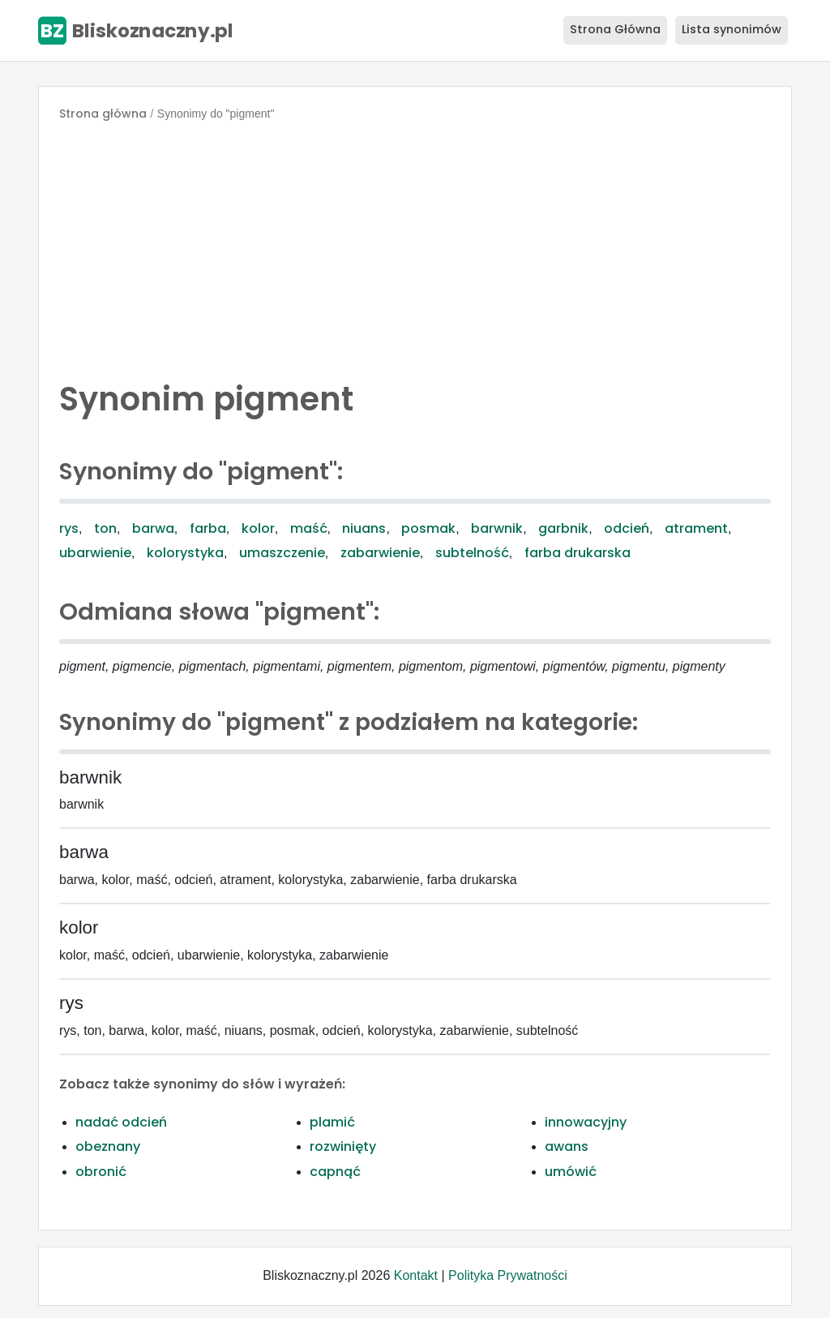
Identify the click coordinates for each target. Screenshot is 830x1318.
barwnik (497, 528)
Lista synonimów (731, 29)
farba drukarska (577, 552)
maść (308, 528)
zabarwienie (380, 552)
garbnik (563, 528)
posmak (428, 528)
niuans (364, 528)
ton (105, 528)
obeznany (107, 1146)
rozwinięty (343, 1146)
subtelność (472, 552)
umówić (571, 1171)
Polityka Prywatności (507, 1275)
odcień (626, 528)
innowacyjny (586, 1122)
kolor (258, 528)
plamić (332, 1122)
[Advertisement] (415, 246)
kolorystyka (185, 552)
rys (69, 528)
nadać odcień (121, 1122)
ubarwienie (95, 552)
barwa (153, 528)
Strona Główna (615, 29)
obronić (100, 1171)
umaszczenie (282, 552)
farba (208, 528)
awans (566, 1146)
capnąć (335, 1171)
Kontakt (416, 1275)
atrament (696, 528)
